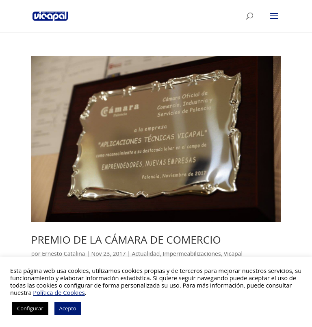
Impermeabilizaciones (192, 253)
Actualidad (146, 253)
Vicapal (233, 253)
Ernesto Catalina (63, 253)
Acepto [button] (67, 308)
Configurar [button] (30, 308)
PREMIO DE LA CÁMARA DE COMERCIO (126, 239)
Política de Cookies (58, 292)
